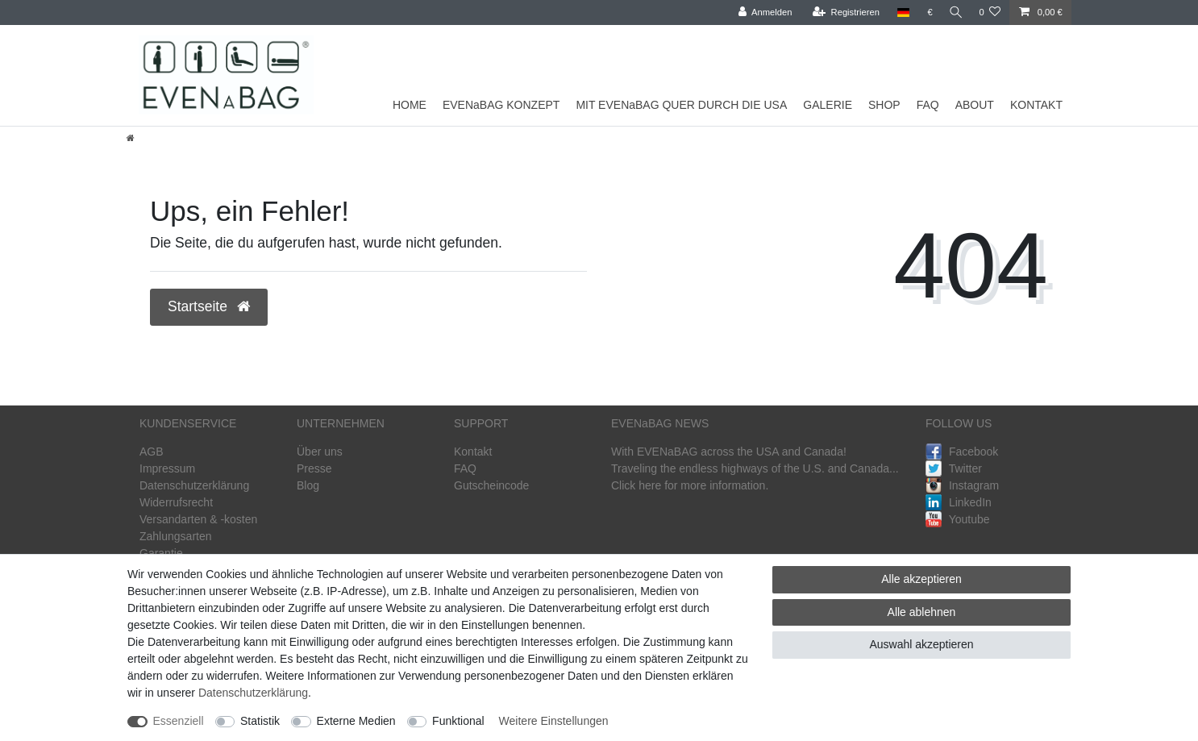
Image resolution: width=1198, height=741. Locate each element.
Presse (314, 468)
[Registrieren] (842, 12)
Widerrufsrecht (176, 502)
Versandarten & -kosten (198, 519)
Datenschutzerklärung (194, 485)
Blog (308, 485)
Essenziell (178, 720)
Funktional (458, 720)
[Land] (899, 12)
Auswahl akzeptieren (921, 644)
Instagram (962, 485)
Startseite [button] (209, 306)
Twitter (954, 468)
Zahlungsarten (175, 536)
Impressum (167, 468)
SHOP (884, 104)
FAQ (928, 104)
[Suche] (954, 12)
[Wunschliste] (989, 12)
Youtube (958, 519)
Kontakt (473, 451)
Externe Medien (356, 720)
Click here (636, 485)
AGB (151, 451)
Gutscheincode (491, 485)
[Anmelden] (761, 12)
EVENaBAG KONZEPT (501, 104)
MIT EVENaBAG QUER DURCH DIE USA (681, 104)
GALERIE (827, 104)
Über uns (320, 451)
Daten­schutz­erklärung (253, 692)
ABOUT (974, 104)
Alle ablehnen (922, 612)
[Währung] (926, 12)
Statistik (260, 720)
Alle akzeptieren (921, 578)
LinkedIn (959, 502)
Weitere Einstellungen (554, 720)
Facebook (962, 451)
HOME (409, 104)
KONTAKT (1036, 104)
